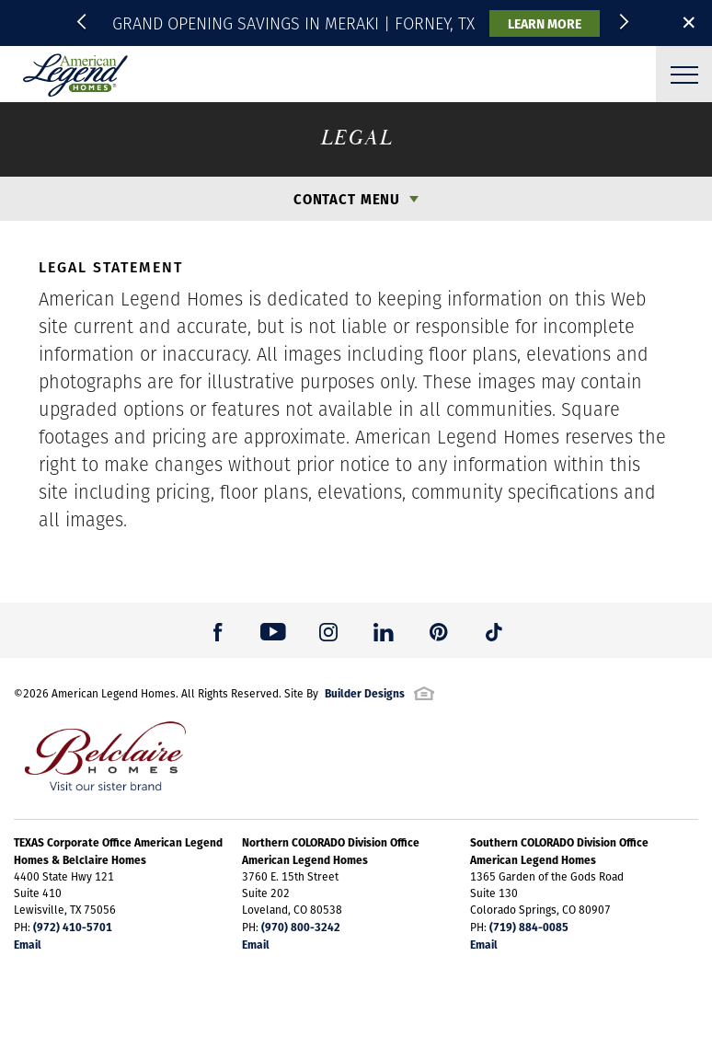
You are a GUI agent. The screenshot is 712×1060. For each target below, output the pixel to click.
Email (27, 944)
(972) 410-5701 (72, 926)
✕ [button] (689, 22)
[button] (84, 23)
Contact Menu (346, 198)
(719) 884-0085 (528, 926)
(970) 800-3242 (300, 926)
